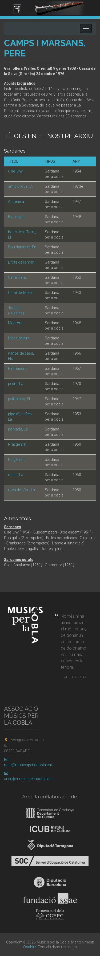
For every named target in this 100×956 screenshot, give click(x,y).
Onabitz (29, 947)
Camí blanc (17, 277)
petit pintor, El (19, 399)
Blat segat (16, 217)
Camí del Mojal (20, 292)
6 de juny (15, 171)
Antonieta (16, 201)
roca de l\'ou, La (21, 490)
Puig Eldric (17, 459)
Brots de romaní (21, 262)
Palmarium (17, 368)
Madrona (15, 323)
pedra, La (15, 383)
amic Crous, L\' (21, 186)
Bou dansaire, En (22, 247)
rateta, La (15, 475)
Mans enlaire (18, 338)
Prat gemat (17, 444)
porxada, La (18, 429)
